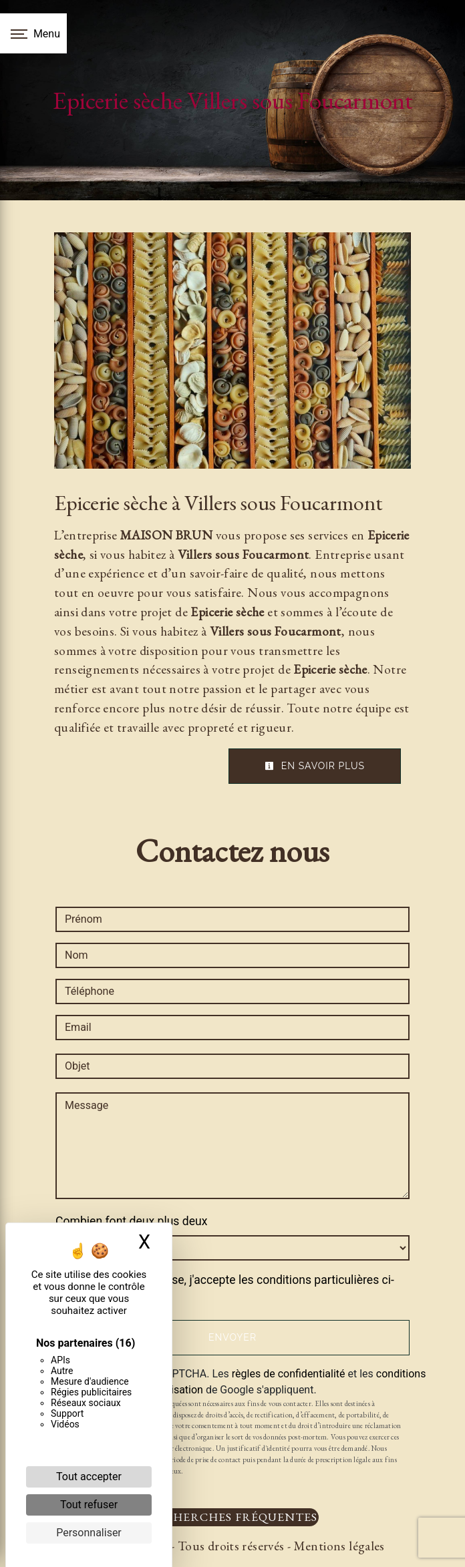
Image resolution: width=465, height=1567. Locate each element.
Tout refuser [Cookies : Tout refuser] (89, 1504)
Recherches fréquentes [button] (232, 1516)
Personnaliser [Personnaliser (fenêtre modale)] (89, 1532)
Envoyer (232, 1337)
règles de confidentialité (288, 1373)
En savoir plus (315, 765)
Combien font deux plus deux (131, 1221)
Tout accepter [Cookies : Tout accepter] (89, 1476)
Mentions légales (338, 1546)
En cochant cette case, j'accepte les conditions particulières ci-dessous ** (231, 1288)
